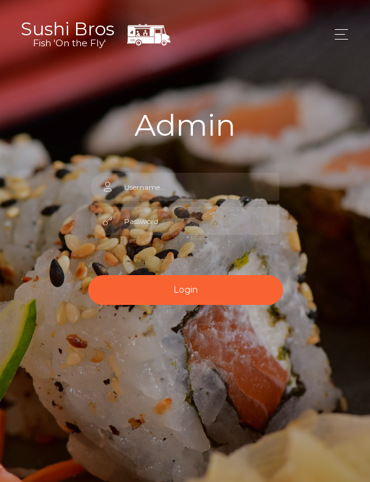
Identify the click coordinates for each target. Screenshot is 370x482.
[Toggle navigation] (338, 34)
